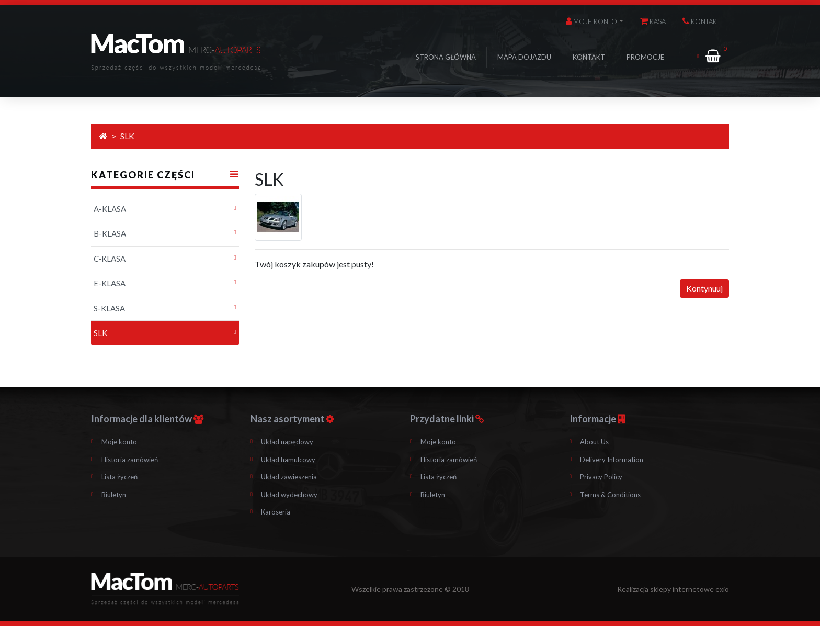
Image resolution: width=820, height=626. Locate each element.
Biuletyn (113, 494)
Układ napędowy (287, 442)
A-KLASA (110, 209)
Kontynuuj (704, 288)
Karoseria (275, 512)
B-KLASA (110, 233)
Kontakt (589, 57)
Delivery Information (611, 459)
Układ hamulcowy (288, 459)
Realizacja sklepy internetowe (673, 589)
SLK (127, 136)
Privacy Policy (601, 477)
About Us (594, 442)
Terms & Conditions (610, 494)
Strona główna (446, 57)
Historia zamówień (129, 459)
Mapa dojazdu (524, 57)
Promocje (645, 57)
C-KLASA (110, 258)
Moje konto (119, 442)
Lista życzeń (119, 477)
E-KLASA (110, 283)
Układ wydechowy (289, 494)
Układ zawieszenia (289, 477)
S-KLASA (109, 308)
